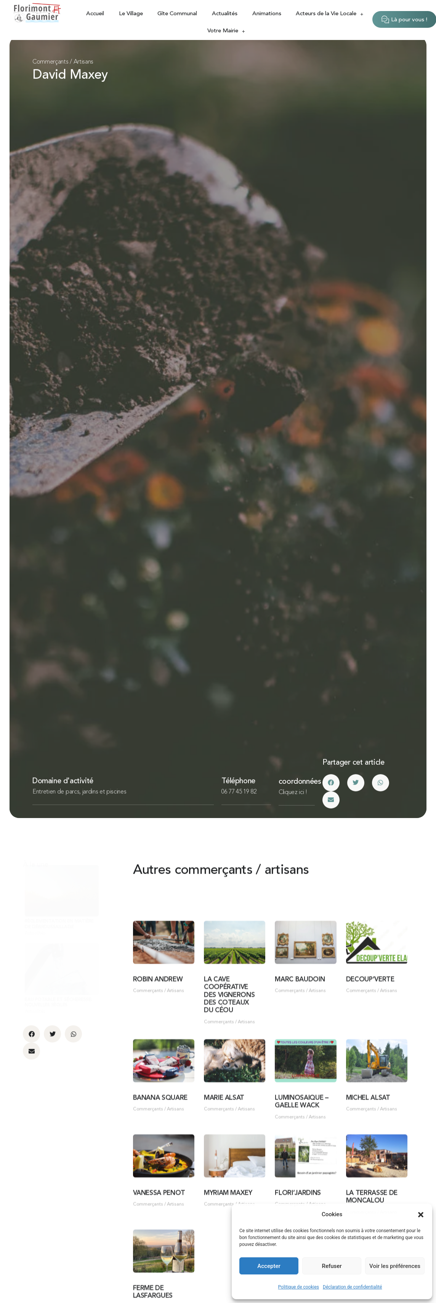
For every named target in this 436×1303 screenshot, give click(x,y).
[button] (421, 1214)
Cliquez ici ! (293, 802)
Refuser (331, 1266)
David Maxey (69, 76)
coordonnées (300, 792)
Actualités (224, 14)
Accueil (95, 14)
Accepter (268, 1266)
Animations (266, 14)
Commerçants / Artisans (62, 62)
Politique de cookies (298, 1287)
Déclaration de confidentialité (352, 1287)
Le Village (131, 14)
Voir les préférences (394, 1266)
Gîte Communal (177, 14)
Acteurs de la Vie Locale (329, 14)
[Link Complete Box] (62, 951)
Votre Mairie (226, 31)
